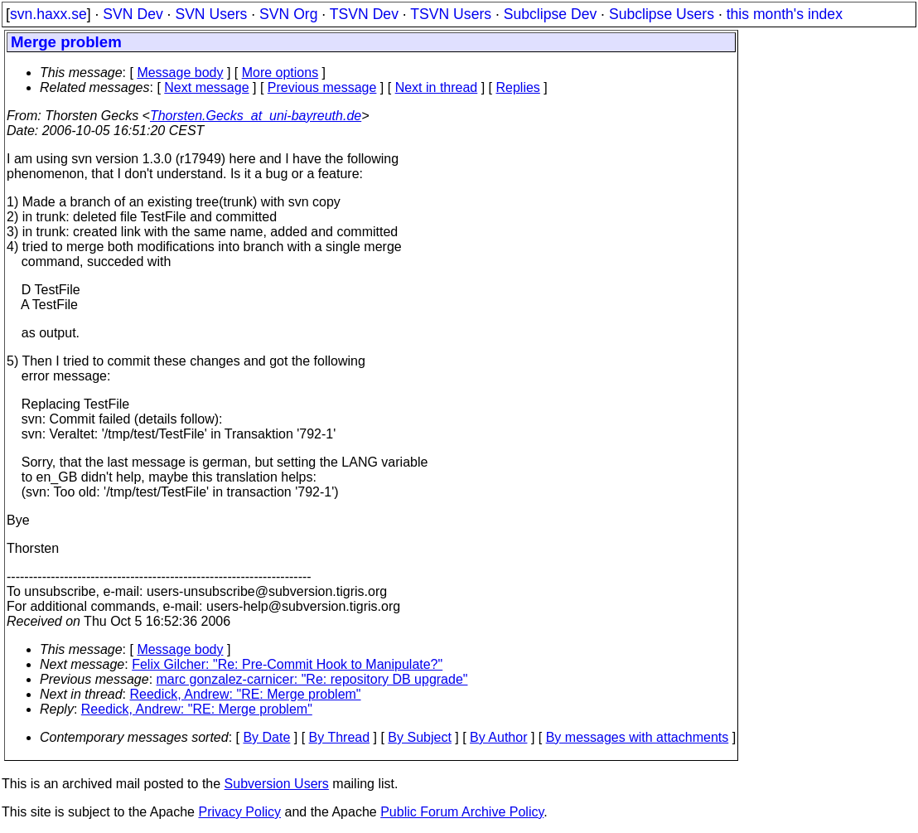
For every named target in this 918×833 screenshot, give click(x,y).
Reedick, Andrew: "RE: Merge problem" (245, 694)
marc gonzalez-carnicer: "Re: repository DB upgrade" (312, 679)
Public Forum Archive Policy (462, 812)
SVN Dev (132, 14)
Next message (206, 87)
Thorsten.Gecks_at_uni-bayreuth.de (255, 116)
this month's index (785, 14)
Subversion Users (277, 784)
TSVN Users (450, 14)
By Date (266, 737)
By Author (498, 737)
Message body (180, 72)
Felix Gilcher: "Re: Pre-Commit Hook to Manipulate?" (287, 664)
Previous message (322, 87)
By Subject (419, 737)
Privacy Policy (239, 812)
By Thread (339, 737)
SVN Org (288, 14)
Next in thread (436, 87)
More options (280, 72)
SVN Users (211, 14)
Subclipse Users (661, 14)
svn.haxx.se (48, 14)
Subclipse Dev (550, 14)
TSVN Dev (364, 14)
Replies (518, 87)
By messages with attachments (637, 737)
